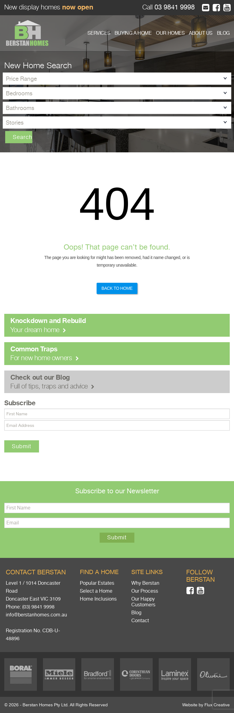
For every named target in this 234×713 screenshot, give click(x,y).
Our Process (144, 591)
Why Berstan (145, 583)
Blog (136, 612)
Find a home (99, 572)
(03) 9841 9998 (38, 607)
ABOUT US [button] (200, 33)
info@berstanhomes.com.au (36, 615)
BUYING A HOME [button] (133, 33)
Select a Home (96, 591)
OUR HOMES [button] (170, 33)
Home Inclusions (98, 599)
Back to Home (117, 288)
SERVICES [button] (98, 33)
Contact (140, 620)
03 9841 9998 (174, 7)
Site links (147, 572)
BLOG (223, 33)
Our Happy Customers (143, 602)
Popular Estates (97, 583)
